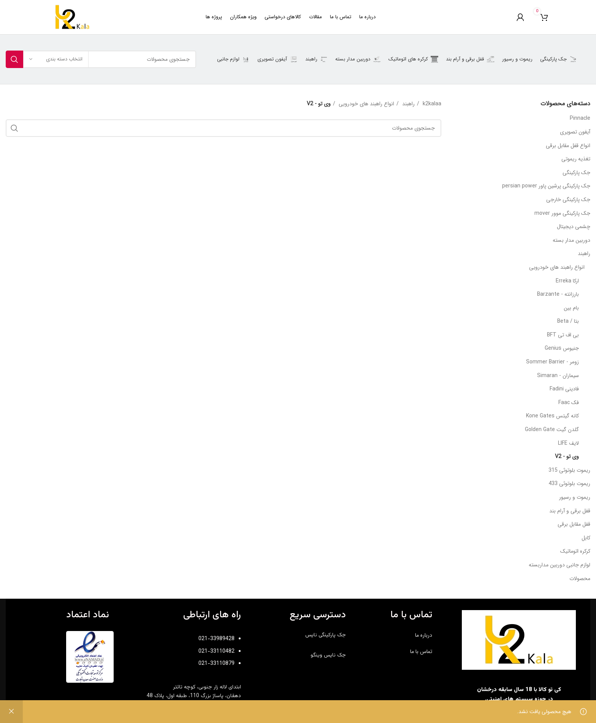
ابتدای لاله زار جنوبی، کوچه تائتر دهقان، (194, 691)
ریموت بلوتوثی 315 (569, 470)
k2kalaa (431, 104)
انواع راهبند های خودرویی (557, 267)
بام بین (571, 308)
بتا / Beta (568, 321)
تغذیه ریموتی (575, 159)
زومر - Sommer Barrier (552, 362)
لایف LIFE (568, 443)
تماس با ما (421, 651)
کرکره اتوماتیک (575, 551)
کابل (586, 538)
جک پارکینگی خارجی (568, 199)
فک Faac (568, 402)
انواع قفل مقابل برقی (568, 145)
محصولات (579, 578)
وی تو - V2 (567, 456)
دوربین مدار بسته (571, 240)
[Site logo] (72, 17)
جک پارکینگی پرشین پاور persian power (546, 186)
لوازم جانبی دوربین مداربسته (559, 565)
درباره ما (423, 635)
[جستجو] (101, 59)
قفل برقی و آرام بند (569, 511)
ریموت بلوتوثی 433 (569, 483)
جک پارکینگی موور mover (562, 213)
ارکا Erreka (567, 281)
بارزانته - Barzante (558, 294)
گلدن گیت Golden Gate (552, 429)
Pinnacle (580, 118)
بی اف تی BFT (563, 335)
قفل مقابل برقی (574, 524)
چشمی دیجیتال (573, 226)
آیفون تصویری (575, 132)
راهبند (584, 253)
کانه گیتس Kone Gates (552, 416)
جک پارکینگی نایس (325, 635)
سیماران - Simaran (558, 375)
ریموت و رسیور (574, 497)
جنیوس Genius (562, 348)
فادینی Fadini (564, 389)
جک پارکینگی (576, 172)
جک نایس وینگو (328, 655)
